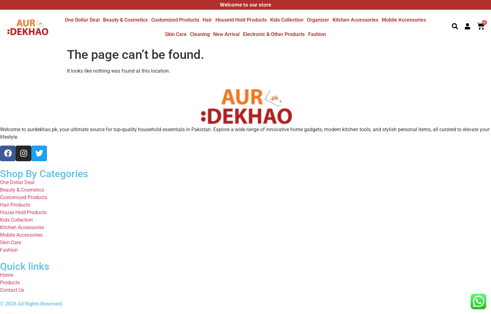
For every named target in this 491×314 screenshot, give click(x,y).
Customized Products (175, 20)
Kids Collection (286, 20)
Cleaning (200, 34)
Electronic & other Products (274, 34)
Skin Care (176, 34)
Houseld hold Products (241, 20)
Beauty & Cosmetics (125, 20)
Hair (207, 20)
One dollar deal (82, 20)
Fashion (317, 34)
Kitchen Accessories (355, 20)
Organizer (318, 20)
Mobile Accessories (404, 20)
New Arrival (226, 34)
